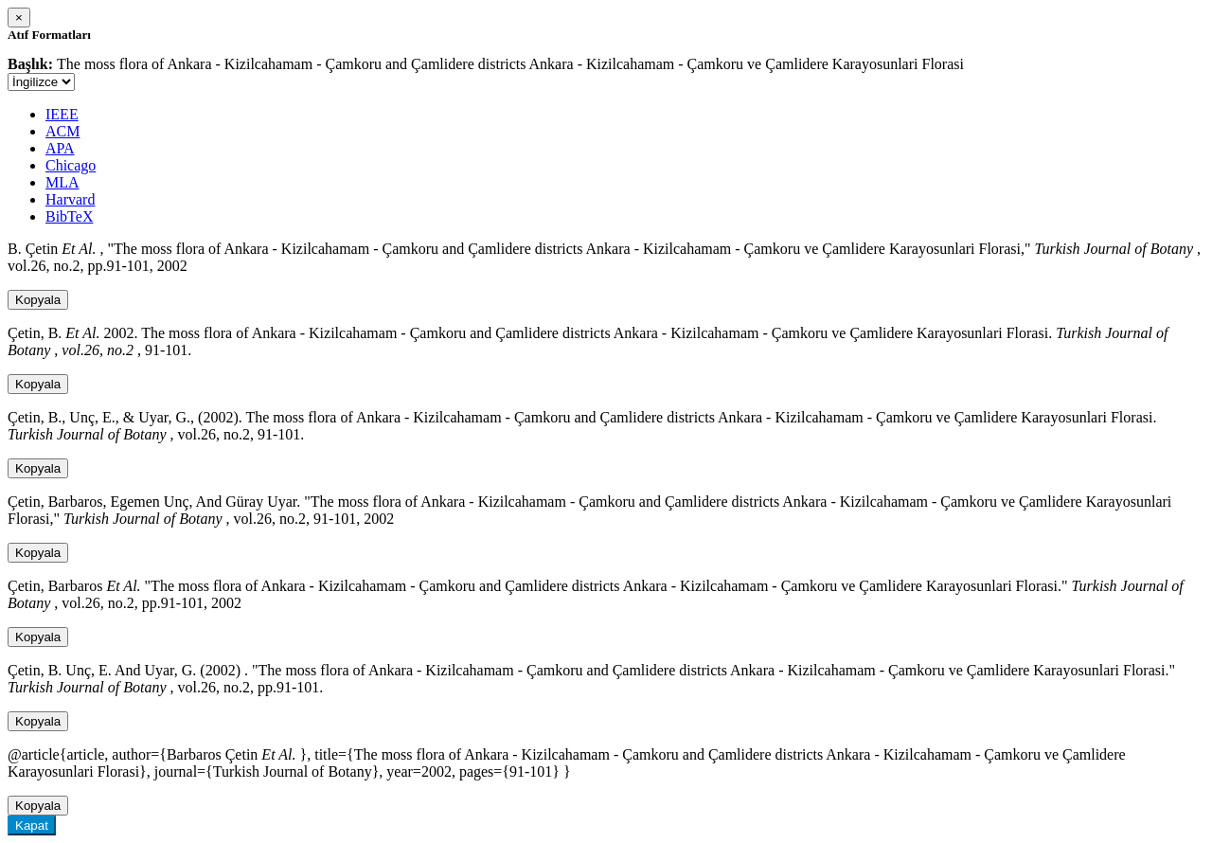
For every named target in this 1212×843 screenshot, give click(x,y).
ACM (62, 131)
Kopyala (38, 300)
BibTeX (69, 216)
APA (60, 148)
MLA (62, 182)
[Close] (19, 17)
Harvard (70, 199)
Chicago (70, 165)
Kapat (31, 825)
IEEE (62, 114)
